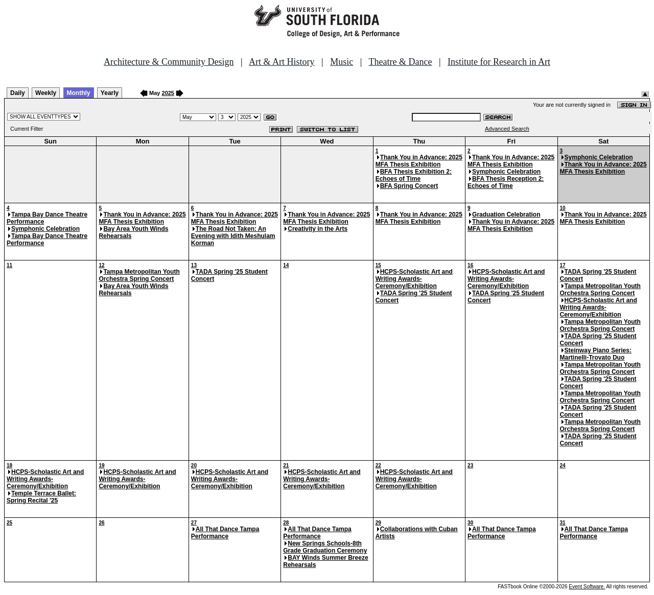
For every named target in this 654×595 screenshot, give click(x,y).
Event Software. (587, 586)
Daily (17, 93)
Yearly (110, 93)
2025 (168, 93)
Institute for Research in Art (499, 62)
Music (341, 62)
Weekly (45, 93)
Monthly (78, 93)
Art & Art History (282, 62)
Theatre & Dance (400, 62)
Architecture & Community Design (168, 62)
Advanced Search (507, 129)
